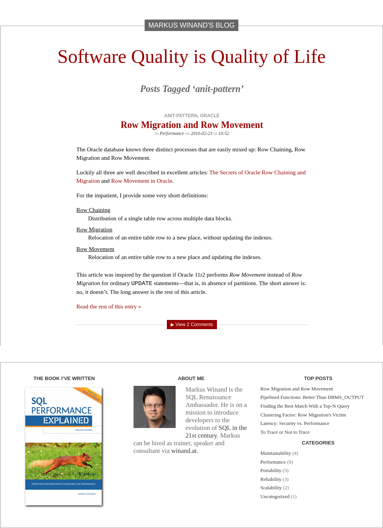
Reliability (271, 479)
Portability (271, 470)
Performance (172, 133)
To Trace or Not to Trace (285, 432)
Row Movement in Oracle (142, 180)
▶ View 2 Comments (192, 324)
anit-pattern (180, 115)
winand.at (183, 450)
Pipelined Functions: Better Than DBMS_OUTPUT (312, 397)
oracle (210, 115)
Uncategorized (275, 496)
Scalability (271, 487)
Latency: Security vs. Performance (295, 423)
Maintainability (276, 453)
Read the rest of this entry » (109, 306)
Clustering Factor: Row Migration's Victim (303, 415)
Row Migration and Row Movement (192, 125)
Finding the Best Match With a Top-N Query (305, 406)
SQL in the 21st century (216, 431)
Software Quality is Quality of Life (191, 56)
